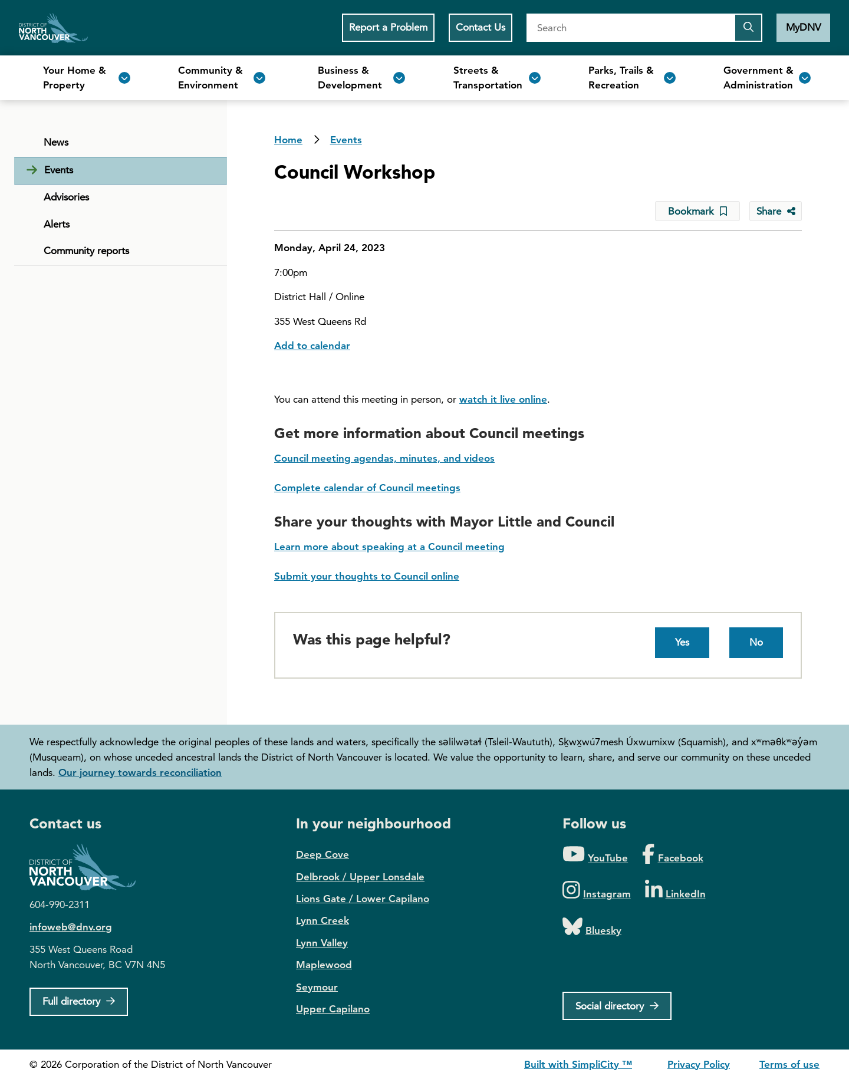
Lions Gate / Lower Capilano (362, 898)
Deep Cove (322, 854)
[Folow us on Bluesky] (591, 927)
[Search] (630, 28)
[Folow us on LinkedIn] (675, 891)
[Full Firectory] (78, 1002)
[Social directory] (617, 1006)
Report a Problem (388, 27)
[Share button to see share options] (775, 211)
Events (346, 140)
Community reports (86, 250)
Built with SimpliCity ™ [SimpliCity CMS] (578, 1064)
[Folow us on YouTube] (595, 855)
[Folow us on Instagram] (596, 891)
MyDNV (803, 27)
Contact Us (480, 27)
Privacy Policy (698, 1064)
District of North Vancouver (88, 867)
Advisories (66, 197)
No (756, 642)
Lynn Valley (322, 943)
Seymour (317, 987)
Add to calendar (312, 345)
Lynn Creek (322, 920)
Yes (682, 642)
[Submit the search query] (748, 28)
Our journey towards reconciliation (140, 772)
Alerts (57, 224)
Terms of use (789, 1064)
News (56, 142)
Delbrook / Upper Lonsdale (360, 877)
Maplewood (324, 965)
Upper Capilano (333, 1009)
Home (53, 27)
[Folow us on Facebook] (672, 855)
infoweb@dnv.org (70, 927)
